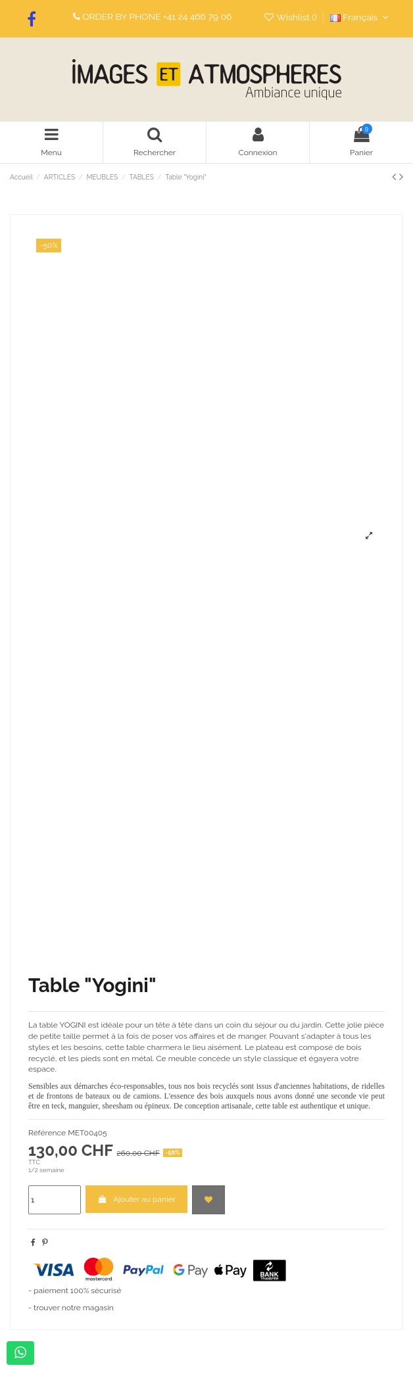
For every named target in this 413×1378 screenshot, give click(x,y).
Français (361, 17)
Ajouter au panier (136, 1199)
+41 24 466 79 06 (197, 16)
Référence (47, 1132)
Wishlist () (291, 17)
